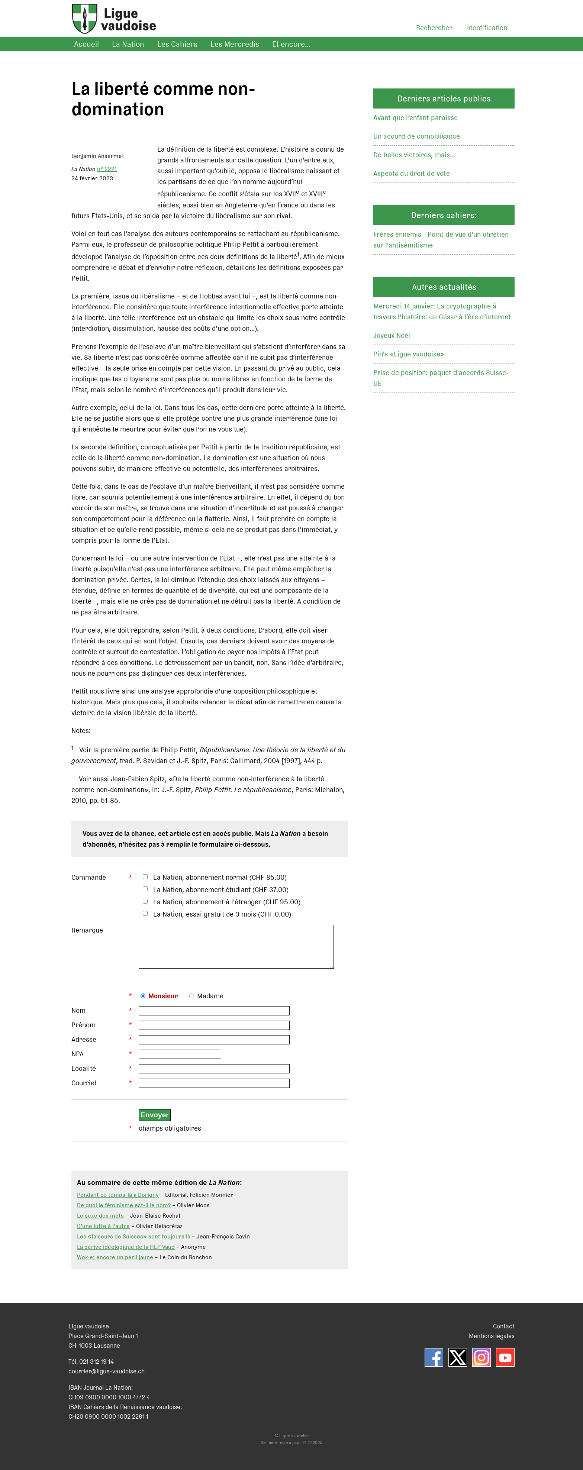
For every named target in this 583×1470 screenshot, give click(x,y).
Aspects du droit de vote (411, 173)
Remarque (87, 930)
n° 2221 (107, 169)
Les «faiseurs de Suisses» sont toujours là (133, 1242)
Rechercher (434, 27)
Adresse (83, 1045)
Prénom (83, 1030)
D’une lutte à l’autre (103, 1231)
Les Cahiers (177, 44)
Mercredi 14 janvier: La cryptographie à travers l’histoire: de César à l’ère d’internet (442, 311)
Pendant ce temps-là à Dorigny (118, 1200)
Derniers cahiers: (444, 215)
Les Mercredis (234, 44)
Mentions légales (492, 1341)
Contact (504, 1332)
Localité (83, 1074)
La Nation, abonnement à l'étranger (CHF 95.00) (226, 901)
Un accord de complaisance (416, 136)
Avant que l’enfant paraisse (415, 117)
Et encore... (291, 44)
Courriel (83, 1088)
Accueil (86, 44)
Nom (78, 1016)
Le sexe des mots (100, 1221)
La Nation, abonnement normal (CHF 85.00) (220, 877)
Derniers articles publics (444, 98)
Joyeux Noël (391, 335)
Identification (487, 27)
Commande (88, 877)
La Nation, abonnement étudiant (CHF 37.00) (221, 889)
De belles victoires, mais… (414, 154)
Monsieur (163, 1001)
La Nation (128, 44)
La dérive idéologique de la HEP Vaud (126, 1252)
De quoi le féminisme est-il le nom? (124, 1210)
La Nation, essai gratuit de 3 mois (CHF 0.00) (222, 914)
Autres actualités (444, 287)
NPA (77, 1059)
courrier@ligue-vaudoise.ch (106, 1377)
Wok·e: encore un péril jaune (115, 1262)
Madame (210, 1001)
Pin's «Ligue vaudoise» (408, 354)
